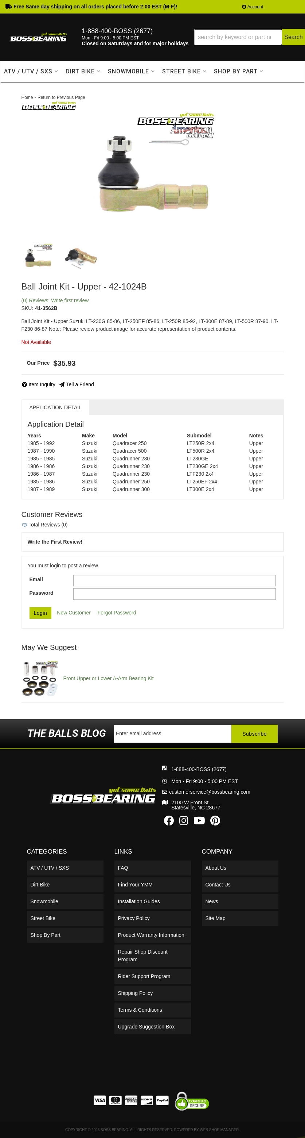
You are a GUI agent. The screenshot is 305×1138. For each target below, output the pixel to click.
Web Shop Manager (219, 1130)
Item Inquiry (42, 384)
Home (27, 97)
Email (36, 579)
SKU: (27, 308)
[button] (249, 37)
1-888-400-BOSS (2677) (199, 769)
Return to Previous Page (61, 97)
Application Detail (56, 407)
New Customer (74, 613)
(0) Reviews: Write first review (55, 300)
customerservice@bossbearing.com (209, 791)
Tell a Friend (80, 384)
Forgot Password (117, 613)
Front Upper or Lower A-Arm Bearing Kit (108, 678)
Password (42, 593)
